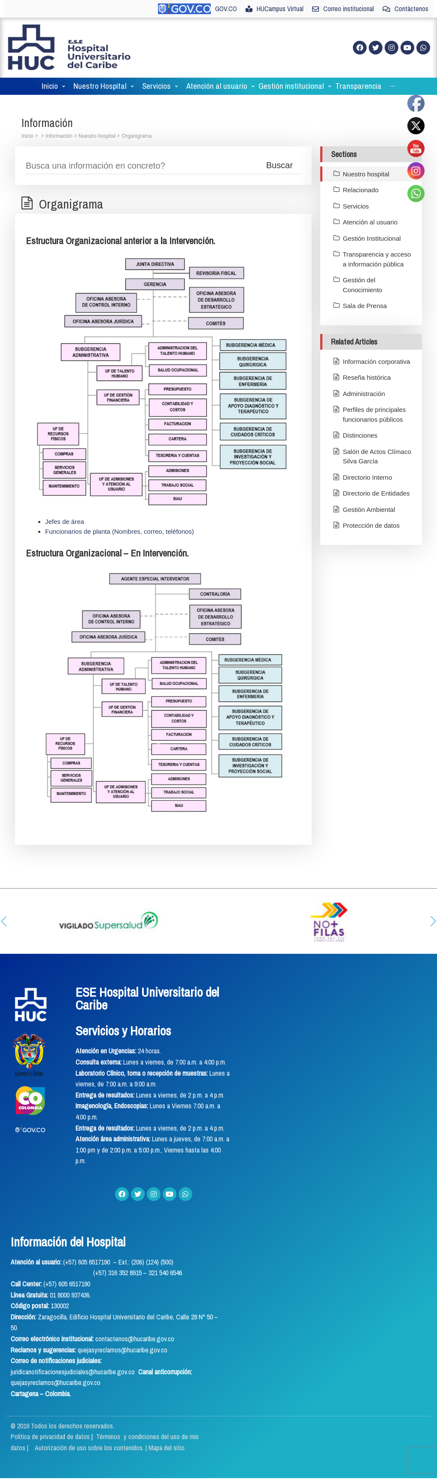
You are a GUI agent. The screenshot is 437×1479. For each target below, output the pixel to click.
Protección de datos (371, 525)
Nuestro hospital (97, 136)
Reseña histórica (367, 377)
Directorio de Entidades (376, 493)
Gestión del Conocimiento (362, 284)
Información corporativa (376, 361)
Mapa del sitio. (167, 1447)
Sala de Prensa (365, 305)
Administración (364, 393)
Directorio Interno (367, 477)
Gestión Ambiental (369, 509)
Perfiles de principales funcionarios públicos (374, 414)
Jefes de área (64, 521)
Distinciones (360, 435)
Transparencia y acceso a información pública (377, 259)
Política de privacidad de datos (51, 1436)
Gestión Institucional (372, 238)
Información (59, 136)
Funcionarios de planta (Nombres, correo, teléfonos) (119, 531)
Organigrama (136, 136)
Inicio (27, 136)
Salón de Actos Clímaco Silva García (377, 456)
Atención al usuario (370, 222)
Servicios (356, 206)
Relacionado (361, 190)
